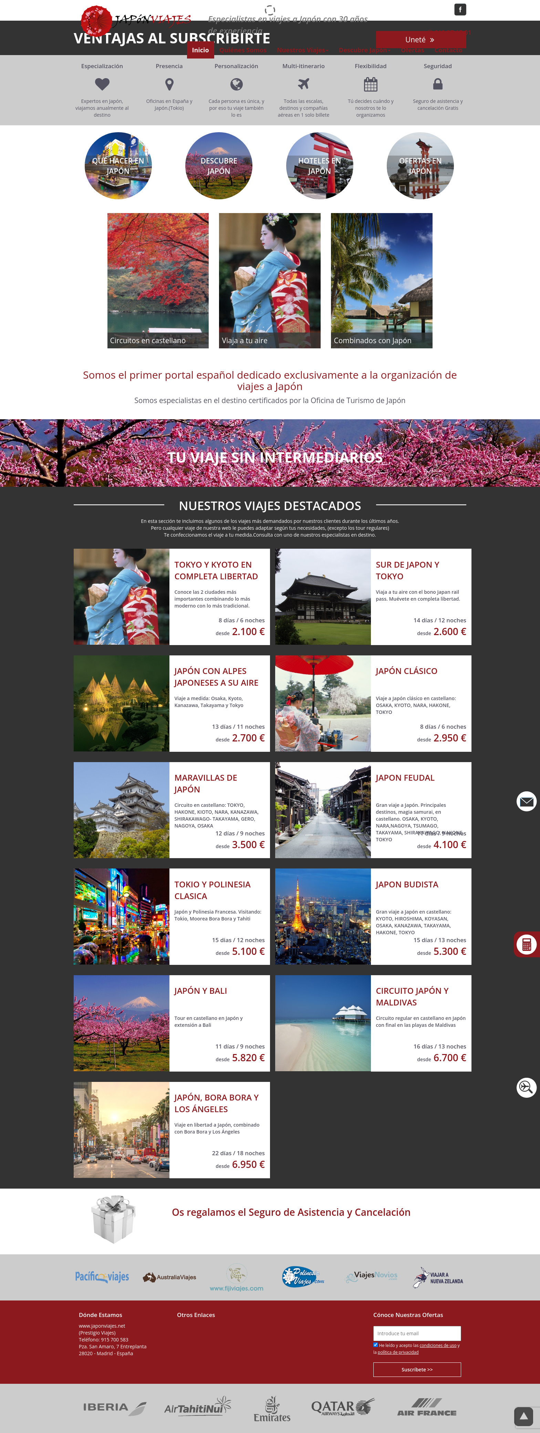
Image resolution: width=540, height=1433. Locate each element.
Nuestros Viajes (303, 50)
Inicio (200, 50)
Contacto (449, 50)
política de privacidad (398, 1352)
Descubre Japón (365, 50)
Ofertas (412, 50)
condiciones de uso (438, 1345)
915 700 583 (114, 1339)
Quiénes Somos (243, 50)
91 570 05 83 (448, 23)
